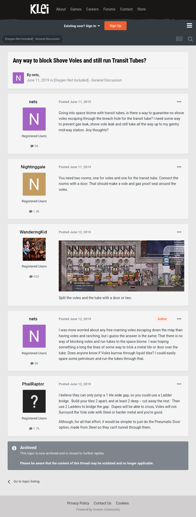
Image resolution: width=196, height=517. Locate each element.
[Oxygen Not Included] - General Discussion (88, 80)
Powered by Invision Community (98, 509)
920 (34, 276)
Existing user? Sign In (82, 26)
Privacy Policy (78, 503)
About (61, 9)
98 (34, 146)
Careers (92, 9)
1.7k (34, 428)
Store (141, 9)
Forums (109, 9)
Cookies (122, 503)
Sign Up (115, 26)
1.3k (34, 211)
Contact (126, 9)
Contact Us (103, 503)
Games (76, 9)
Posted (75, 102)
